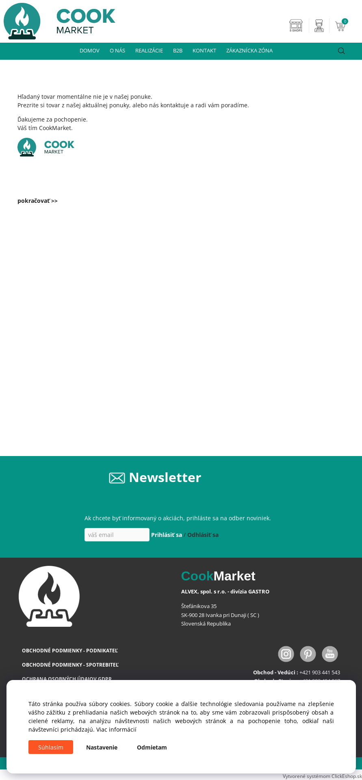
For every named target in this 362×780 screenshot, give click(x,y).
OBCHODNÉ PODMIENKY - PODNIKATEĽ (70, 650)
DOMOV (90, 50)
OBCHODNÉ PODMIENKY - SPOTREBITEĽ (70, 664)
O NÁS (117, 50)
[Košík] (347, 25)
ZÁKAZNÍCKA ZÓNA (249, 50)
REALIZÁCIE (149, 50)
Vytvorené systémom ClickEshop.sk (322, 776)
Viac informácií (116, 729)
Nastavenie (101, 747)
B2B (177, 50)
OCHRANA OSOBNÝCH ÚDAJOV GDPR (67, 679)
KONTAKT (204, 50)
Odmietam (152, 747)
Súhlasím (50, 747)
